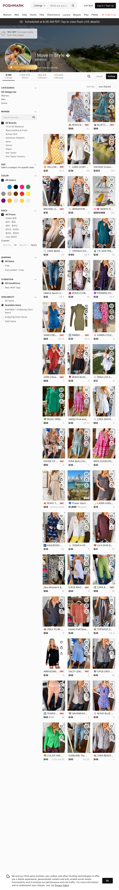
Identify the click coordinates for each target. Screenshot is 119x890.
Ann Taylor (8, 152)
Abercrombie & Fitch (14, 130)
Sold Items (8, 321)
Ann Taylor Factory (13, 156)
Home (4, 103)
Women (5, 95)
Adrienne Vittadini (12, 137)
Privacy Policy (62, 885)
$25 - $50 (8, 222)
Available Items (11, 305)
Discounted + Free (12, 270)
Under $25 (9, 218)
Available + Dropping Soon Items (17, 311)
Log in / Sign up (105, 5)
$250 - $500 (10, 233)
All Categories (8, 92)
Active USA (9, 134)
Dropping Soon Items (14, 317)
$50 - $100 (9, 225)
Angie (6, 149)
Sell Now (88, 5)
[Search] (60, 5)
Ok (107, 880)
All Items (7, 261)
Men (3, 99)
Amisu (6, 145)
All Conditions (10, 283)
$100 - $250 (10, 229)
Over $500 (9, 236)
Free (5, 265)
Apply (34, 245)
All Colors (8, 180)
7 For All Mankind (12, 126)
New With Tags (10, 287)
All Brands (8, 122)
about (99, 76)
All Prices (8, 214)
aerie (6, 141)
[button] (39, 5)
